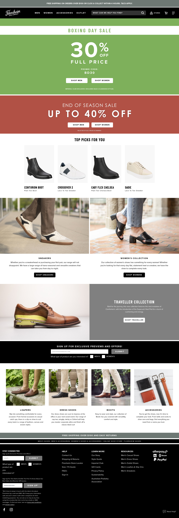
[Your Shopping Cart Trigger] (166, 13)
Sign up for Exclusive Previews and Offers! (16, 454)
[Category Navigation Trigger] (173, 13)
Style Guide (96, 459)
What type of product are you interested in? (69, 357)
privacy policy (9, 504)
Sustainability (97, 474)
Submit (119, 351)
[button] (37, 13)
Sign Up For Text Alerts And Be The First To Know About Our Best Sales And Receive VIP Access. (22, 480)
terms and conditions (34, 502)
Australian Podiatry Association (100, 480)
